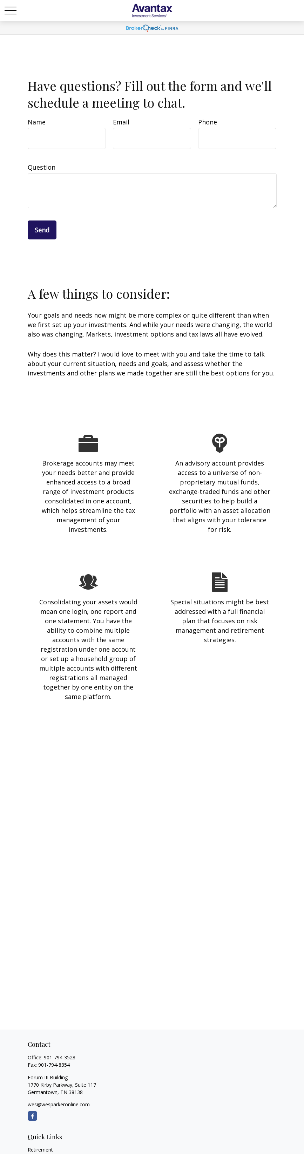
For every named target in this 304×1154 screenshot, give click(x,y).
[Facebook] (32, 1116)
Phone (207, 122)
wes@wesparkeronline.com (59, 1104)
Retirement (40, 1149)
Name (37, 122)
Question (41, 167)
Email (121, 122)
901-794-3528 (59, 1057)
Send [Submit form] (42, 230)
